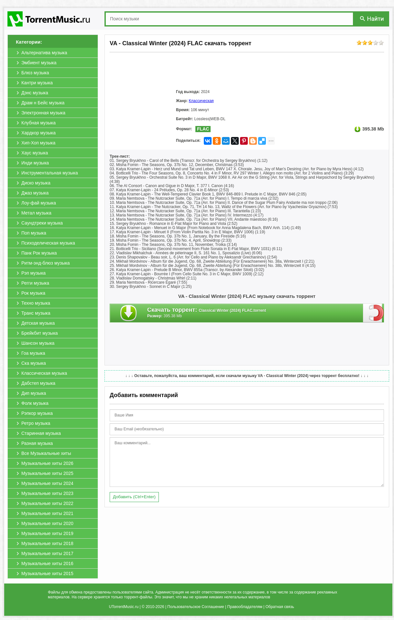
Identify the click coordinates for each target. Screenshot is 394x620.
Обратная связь (280, 606)
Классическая (201, 101)
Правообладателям (244, 606)
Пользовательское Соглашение (195, 606)
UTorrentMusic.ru (123, 606)
